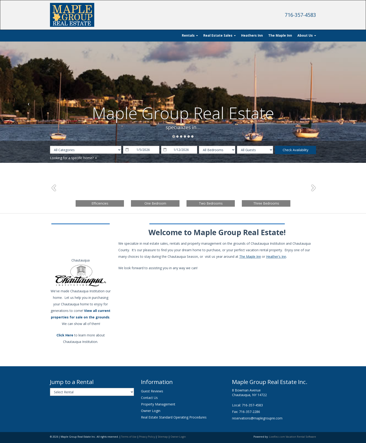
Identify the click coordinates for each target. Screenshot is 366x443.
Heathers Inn (252, 35)
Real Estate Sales (219, 35)
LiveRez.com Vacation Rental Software (292, 436)
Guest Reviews (152, 391)
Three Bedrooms (266, 203)
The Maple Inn (280, 35)
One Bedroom (155, 203)
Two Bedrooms (211, 203)
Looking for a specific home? (73, 158)
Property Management (158, 404)
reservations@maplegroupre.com (257, 418)
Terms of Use (129, 436)
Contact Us (149, 397)
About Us (306, 35)
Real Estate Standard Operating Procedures (174, 417)
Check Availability (295, 150)
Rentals (190, 35)
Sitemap (163, 436)
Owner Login (150, 410)
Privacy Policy (147, 436)
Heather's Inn (276, 256)
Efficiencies (100, 203)
